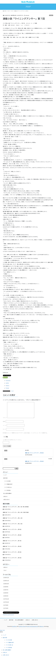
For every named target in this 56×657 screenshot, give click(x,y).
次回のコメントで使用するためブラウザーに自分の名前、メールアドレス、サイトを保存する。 (26, 433)
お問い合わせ (6, 499)
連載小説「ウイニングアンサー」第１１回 (12, 518)
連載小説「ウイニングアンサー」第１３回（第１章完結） (16, 506)
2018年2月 (5, 596)
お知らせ (5, 496)
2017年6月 (5, 608)
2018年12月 (6, 577)
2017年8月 (5, 605)
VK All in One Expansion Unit (32, 626)
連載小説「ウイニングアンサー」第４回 (12, 557)
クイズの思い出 (8, 487)
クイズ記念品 (7, 490)
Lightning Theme (22, 626)
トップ (4, 475)
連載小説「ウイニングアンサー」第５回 (12, 552)
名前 (4, 421)
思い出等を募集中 (7, 493)
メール (5, 425)
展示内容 (5, 478)
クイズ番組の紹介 (8, 484)
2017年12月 (6, 599)
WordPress (14, 626)
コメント (5, 417)
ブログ (51, 15)
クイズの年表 (7, 481)
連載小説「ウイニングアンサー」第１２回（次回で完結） (16, 512)
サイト (4, 429)
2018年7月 (5, 589)
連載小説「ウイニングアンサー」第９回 (12, 529)
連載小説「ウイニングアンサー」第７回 (12, 540)
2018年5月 (5, 593)
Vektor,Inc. (41, 626)
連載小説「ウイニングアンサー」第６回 (34, 453)
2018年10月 (6, 583)
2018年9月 (5, 586)
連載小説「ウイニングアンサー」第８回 (34, 461)
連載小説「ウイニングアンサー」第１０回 (12, 523)
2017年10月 (6, 602)
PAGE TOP (2, 630)
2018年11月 (6, 580)
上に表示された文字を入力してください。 (12, 440)
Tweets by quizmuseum (8, 614)
